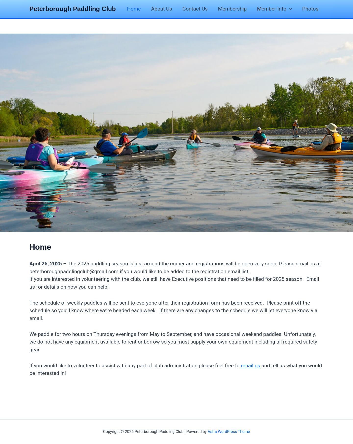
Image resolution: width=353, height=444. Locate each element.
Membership (232, 9)
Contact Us (195, 9)
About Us (161, 9)
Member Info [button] (274, 8)
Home (134, 9)
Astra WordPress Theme (229, 431)
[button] (289, 8)
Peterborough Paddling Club (72, 8)
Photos (310, 9)
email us (250, 366)
